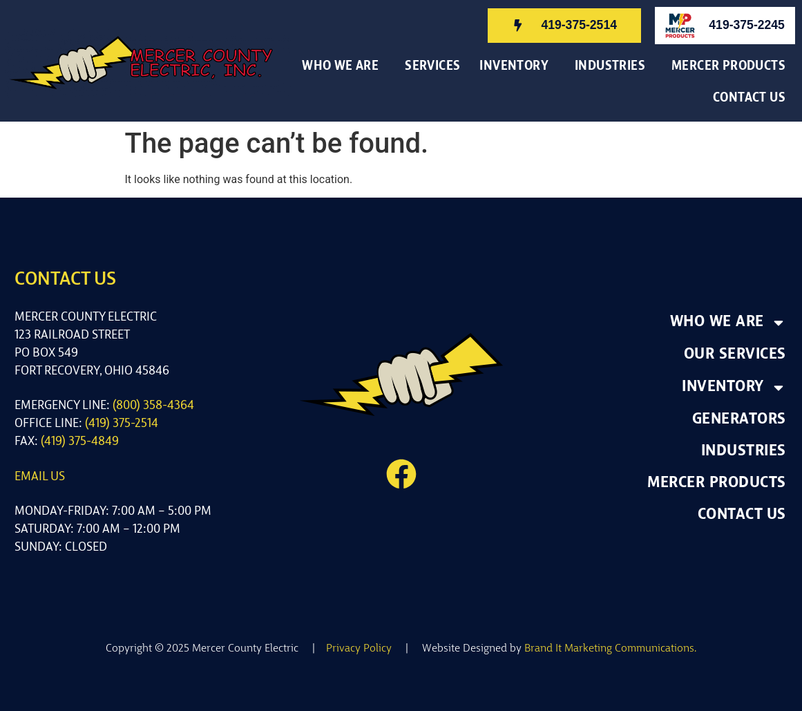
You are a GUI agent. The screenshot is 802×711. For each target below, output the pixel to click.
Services (432, 66)
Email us (40, 477)
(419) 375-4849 (80, 441)
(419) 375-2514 (121, 423)
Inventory (517, 67)
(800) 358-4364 (153, 406)
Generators (739, 420)
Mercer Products (728, 66)
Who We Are (343, 67)
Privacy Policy (359, 648)
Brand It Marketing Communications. (610, 648)
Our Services (735, 355)
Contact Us (752, 99)
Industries (613, 67)
